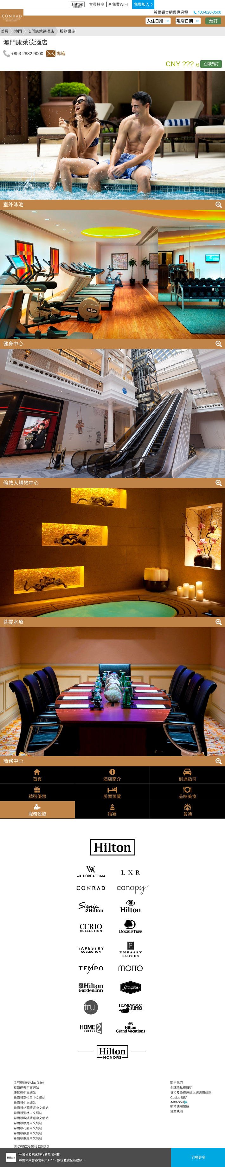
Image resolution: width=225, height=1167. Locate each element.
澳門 (18, 31)
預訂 (213, 20)
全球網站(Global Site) (29, 1082)
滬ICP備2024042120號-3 (31, 1146)
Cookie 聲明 (178, 1097)
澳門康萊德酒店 (41, 31)
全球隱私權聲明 (181, 1087)
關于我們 (176, 1082)
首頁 (5, 31)
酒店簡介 (112, 779)
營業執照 (176, 1111)
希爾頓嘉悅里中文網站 (29, 1097)
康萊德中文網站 (25, 1092)
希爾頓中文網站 (25, 1103)
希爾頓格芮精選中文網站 (31, 1108)
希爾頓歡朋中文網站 (28, 1133)
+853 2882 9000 (27, 53)
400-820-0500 (207, 12)
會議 (187, 813)
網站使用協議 (179, 1106)
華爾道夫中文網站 (26, 1087)
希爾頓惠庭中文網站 (28, 1138)
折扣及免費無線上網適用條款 (190, 1092)
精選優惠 (37, 796)
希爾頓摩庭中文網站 (28, 1123)
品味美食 (187, 796)
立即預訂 (211, 64)
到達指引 (187, 779)
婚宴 (112, 813)
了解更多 (198, 1157)
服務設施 (37, 813)
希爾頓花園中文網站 (28, 1128)
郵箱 (60, 53)
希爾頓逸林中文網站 (28, 1113)
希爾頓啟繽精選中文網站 (31, 1118)
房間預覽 (112, 796)
